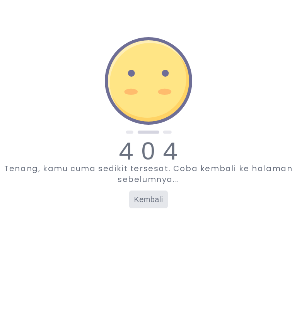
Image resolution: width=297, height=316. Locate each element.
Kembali (148, 199)
